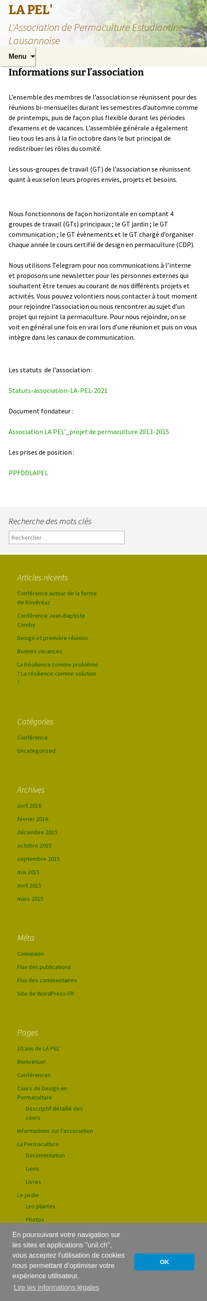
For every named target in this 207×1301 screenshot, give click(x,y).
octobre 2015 (34, 845)
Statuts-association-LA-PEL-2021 (58, 390)
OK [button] (164, 1262)
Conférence (32, 737)
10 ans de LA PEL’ (39, 1048)
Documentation (45, 1155)
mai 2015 (28, 872)
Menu (18, 56)
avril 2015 (29, 885)
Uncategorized (36, 751)
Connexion (30, 953)
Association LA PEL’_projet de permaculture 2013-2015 (89, 431)
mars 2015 (30, 899)
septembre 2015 (38, 859)
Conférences (34, 1075)
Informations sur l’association (55, 1131)
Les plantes (41, 1206)
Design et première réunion (52, 638)
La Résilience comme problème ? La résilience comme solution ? (57, 673)
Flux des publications (44, 967)
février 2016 (32, 819)
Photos (35, 1219)
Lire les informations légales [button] (56, 1287)
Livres (33, 1182)
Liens (32, 1168)
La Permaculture (38, 1144)
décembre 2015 (37, 832)
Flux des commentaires (47, 980)
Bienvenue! (31, 1062)
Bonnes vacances (39, 651)
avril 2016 (29, 805)
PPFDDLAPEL (28, 472)
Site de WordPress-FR (45, 993)
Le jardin (28, 1195)
